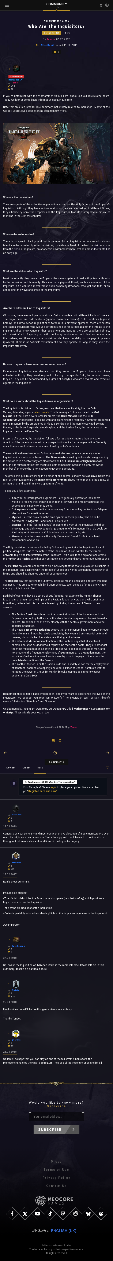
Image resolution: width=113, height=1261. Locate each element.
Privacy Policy (56, 1177)
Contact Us (56, 1185)
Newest (10, 767)
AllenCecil (47, 45)
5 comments (56, 761)
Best (40, 767)
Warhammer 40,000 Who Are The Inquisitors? (50, 781)
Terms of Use (56, 1169)
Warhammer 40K (51, 33)
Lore (67, 33)
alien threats (41, 412)
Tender (51, 39)
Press (56, 1161)
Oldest (26, 767)
